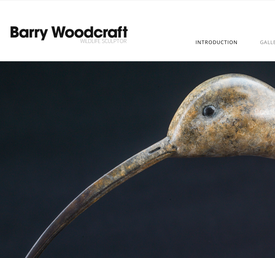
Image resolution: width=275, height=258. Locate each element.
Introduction (217, 42)
